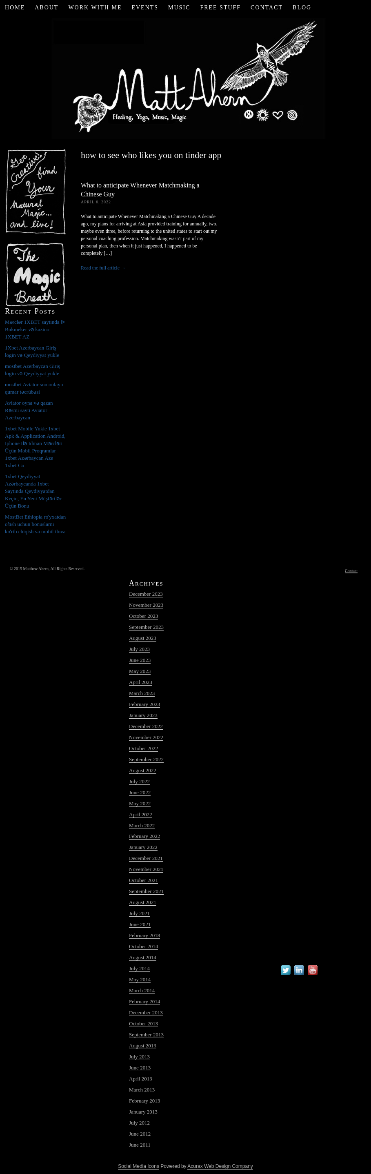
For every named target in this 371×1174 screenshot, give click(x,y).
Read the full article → (103, 268)
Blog (302, 7)
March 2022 (142, 825)
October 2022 (143, 748)
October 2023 (143, 616)
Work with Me (95, 7)
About (46, 7)
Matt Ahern (185, 77)
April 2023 (140, 682)
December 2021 (146, 858)
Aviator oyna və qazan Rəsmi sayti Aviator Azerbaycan (29, 410)
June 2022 (140, 792)
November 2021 (146, 869)
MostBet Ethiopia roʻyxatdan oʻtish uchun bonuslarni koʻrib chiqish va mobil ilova (35, 524)
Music (179, 7)
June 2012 (140, 1134)
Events (144, 7)
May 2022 (140, 803)
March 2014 (142, 990)
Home (15, 7)
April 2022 (140, 814)
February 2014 (144, 1001)
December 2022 (146, 726)
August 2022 (142, 770)
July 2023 (139, 649)
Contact (267, 7)
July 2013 (139, 1057)
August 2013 (142, 1046)
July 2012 (139, 1123)
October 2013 (143, 1023)
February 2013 (144, 1101)
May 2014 (140, 979)
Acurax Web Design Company (220, 1166)
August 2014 (142, 957)
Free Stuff (220, 7)
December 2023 (146, 594)
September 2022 (146, 759)
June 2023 (140, 660)
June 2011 (140, 1145)
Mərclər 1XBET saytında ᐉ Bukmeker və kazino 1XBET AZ (35, 329)
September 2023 (146, 627)
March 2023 (142, 693)
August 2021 (142, 902)
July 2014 (139, 968)
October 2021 (143, 880)
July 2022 (139, 781)
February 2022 (144, 836)
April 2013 (140, 1079)
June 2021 (140, 924)
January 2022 (143, 847)
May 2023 (140, 671)
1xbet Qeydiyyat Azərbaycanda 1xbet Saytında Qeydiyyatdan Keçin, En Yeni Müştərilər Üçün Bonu (33, 491)
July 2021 (139, 913)
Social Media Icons (138, 1166)
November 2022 (146, 737)
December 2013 (146, 1012)
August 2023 (142, 638)
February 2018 (144, 935)
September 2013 (146, 1034)
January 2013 (143, 1112)
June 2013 (140, 1068)
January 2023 (143, 715)
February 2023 (144, 704)
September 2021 (146, 891)
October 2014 (143, 946)
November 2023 (146, 605)
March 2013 (142, 1090)
